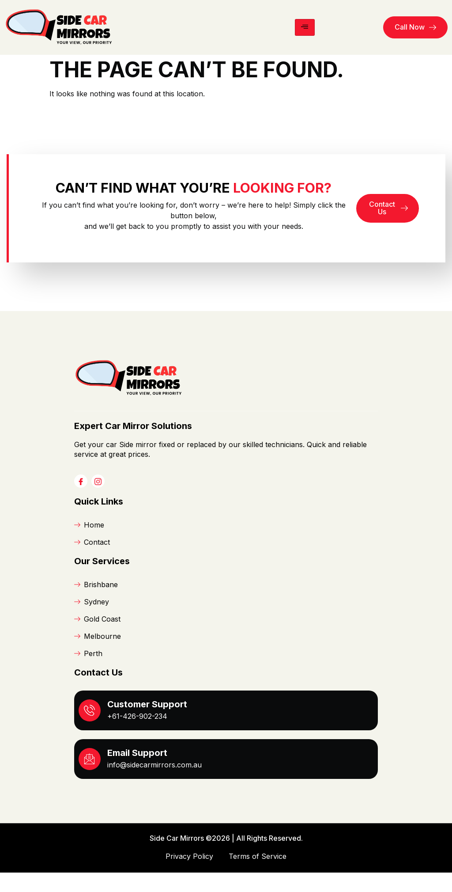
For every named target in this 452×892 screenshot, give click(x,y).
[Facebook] (80, 500)
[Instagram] (98, 500)
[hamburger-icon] (305, 27)
